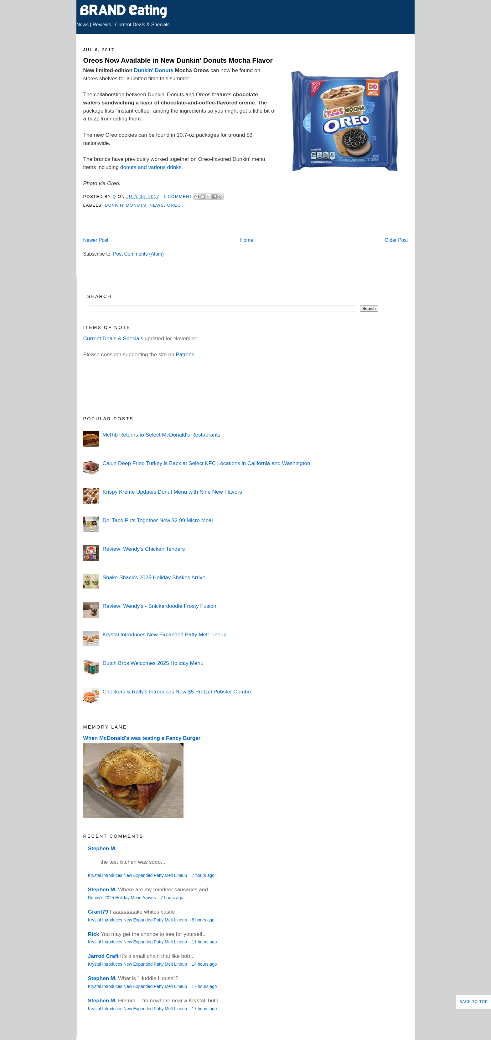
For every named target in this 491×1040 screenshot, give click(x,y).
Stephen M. (102, 848)
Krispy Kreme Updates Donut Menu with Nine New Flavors (172, 492)
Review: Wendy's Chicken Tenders (143, 549)
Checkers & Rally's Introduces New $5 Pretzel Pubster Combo (176, 691)
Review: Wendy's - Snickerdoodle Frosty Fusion (159, 606)
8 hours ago (203, 920)
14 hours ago (204, 964)
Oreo (174, 205)
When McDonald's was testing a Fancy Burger (142, 738)
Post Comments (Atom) (138, 254)
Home (246, 240)
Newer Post (96, 240)
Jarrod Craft (103, 956)
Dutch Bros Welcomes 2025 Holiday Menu (152, 663)
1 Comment (177, 196)
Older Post (396, 240)
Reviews (102, 24)
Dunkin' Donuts (153, 70)
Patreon (185, 354)
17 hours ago (204, 986)
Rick (93, 934)
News (82, 24)
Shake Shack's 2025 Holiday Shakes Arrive (153, 577)
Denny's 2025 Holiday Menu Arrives (122, 897)
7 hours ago (203, 875)
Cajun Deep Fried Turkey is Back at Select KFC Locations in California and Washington (206, 463)
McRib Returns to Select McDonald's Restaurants (161, 435)
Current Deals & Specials (142, 24)
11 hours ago (204, 942)
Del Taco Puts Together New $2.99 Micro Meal (157, 520)
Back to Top (473, 1002)
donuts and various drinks (151, 167)
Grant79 (98, 912)
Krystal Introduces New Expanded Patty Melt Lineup (164, 634)
